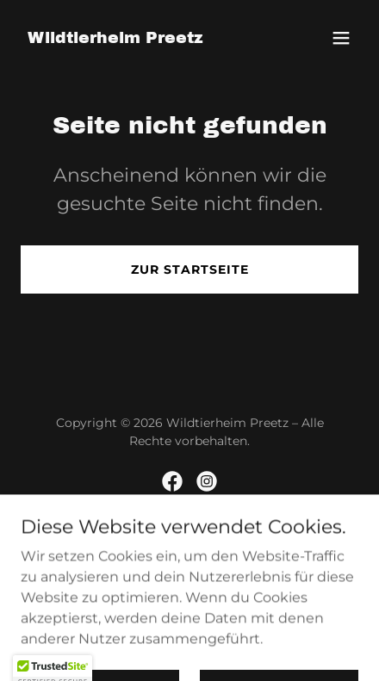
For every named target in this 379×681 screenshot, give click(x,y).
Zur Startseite (190, 269)
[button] (341, 38)
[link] (115, 38)
